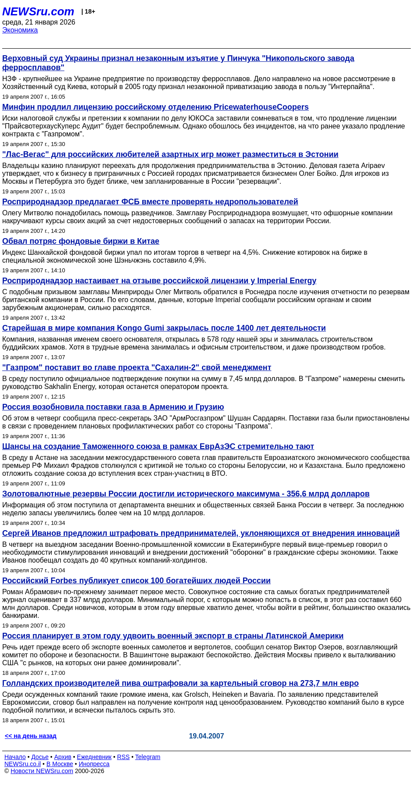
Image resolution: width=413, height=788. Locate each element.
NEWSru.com (38, 11)
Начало (15, 756)
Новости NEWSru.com (42, 770)
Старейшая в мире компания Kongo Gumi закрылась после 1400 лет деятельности (164, 328)
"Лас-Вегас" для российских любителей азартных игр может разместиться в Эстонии (170, 154)
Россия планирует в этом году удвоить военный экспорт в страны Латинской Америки (173, 635)
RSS (123, 756)
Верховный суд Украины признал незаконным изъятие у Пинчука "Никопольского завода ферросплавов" (178, 63)
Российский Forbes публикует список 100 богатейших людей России (136, 580)
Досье (40, 756)
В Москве (59, 763)
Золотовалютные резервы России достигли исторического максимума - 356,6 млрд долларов (186, 493)
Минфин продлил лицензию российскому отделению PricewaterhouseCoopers (155, 107)
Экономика (20, 30)
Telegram (148, 756)
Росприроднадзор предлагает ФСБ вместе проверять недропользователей (150, 201)
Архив (62, 756)
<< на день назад (30, 735)
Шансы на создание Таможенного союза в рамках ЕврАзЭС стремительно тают (158, 446)
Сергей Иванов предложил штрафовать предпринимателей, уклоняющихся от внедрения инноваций (201, 533)
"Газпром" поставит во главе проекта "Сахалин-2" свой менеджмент (136, 367)
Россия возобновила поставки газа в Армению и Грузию (113, 407)
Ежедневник (94, 756)
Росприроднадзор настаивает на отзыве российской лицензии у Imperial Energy (159, 280)
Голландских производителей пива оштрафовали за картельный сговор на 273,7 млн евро (180, 683)
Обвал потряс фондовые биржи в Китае (80, 241)
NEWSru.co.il (22, 763)
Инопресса (94, 763)
